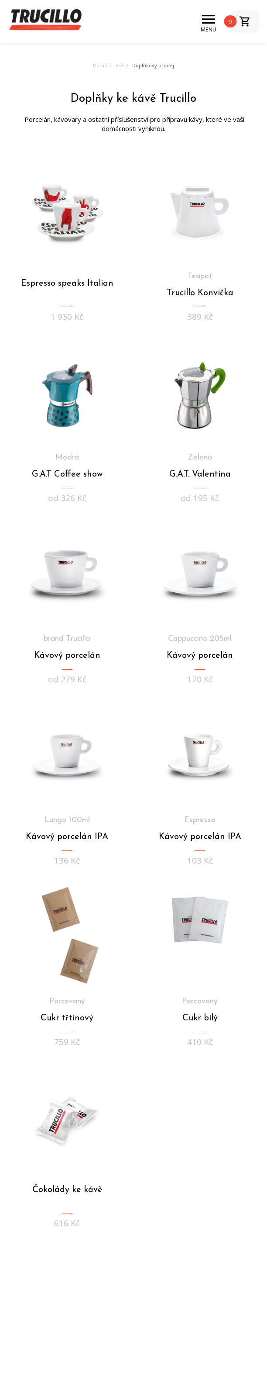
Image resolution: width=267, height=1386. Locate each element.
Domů (100, 65)
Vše (120, 65)
